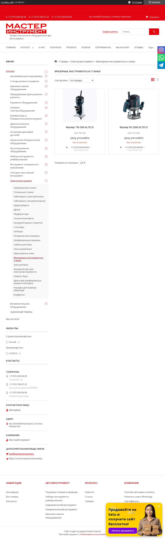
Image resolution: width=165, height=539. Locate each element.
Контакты (11, 501)
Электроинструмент (82, 61)
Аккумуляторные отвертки (28, 222)
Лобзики (18, 231)
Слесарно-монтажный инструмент (22, 174)
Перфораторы (21, 213)
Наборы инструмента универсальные (22, 158)
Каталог (10, 71)
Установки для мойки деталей (21, 133)
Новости (89, 492)
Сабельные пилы (23, 244)
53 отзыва (137, 2)
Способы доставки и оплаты (139, 492)
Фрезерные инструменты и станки (28, 259)
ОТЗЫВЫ (138, 47)
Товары (63, 61)
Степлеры (19, 227)
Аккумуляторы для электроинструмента (25, 270)
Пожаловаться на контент (93, 534)
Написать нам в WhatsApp (138, 496)
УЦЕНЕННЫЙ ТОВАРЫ (21, 311)
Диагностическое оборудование (19, 125)
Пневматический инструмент (61, 509)
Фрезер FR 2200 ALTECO (134, 127)
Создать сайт (7, 2)
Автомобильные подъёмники (26, 76)
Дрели (17, 209)
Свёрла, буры (21, 276)
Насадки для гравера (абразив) (25, 289)
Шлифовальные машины (27, 240)
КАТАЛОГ (25, 47)
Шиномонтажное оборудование (19, 88)
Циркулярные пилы (24, 253)
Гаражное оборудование (23, 102)
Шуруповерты (21, 205)
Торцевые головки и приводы (61, 492)
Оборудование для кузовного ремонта (26, 96)
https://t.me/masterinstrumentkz (25, 458)
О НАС (42, 47)
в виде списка (157, 80)
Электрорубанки (23, 248)
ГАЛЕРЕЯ (85, 47)
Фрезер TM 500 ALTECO (80, 127)
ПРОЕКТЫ (71, 47)
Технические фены (24, 218)
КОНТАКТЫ (55, 47)
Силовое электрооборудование (22, 109)
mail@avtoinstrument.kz (21, 453)
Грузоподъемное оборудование (19, 150)
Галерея (89, 501)
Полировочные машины (27, 235)
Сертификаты (131, 501)
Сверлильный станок (25, 187)
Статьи (89, 496)
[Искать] (154, 31)
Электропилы (21, 264)
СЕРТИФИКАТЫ (103, 47)
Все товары (12, 496)
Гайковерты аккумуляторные (29, 200)
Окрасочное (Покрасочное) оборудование (25, 141)
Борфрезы (19, 294)
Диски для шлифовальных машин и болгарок (27, 282)
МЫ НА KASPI (122, 47)
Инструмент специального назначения (24, 166)
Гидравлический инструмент (61, 504)
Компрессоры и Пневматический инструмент (26, 117)
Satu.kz (97, 531)
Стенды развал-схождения (24, 81)
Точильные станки (24, 192)
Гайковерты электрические (29, 196)
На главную (12, 492)
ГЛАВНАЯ (10, 47)
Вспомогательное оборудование (19, 305)
